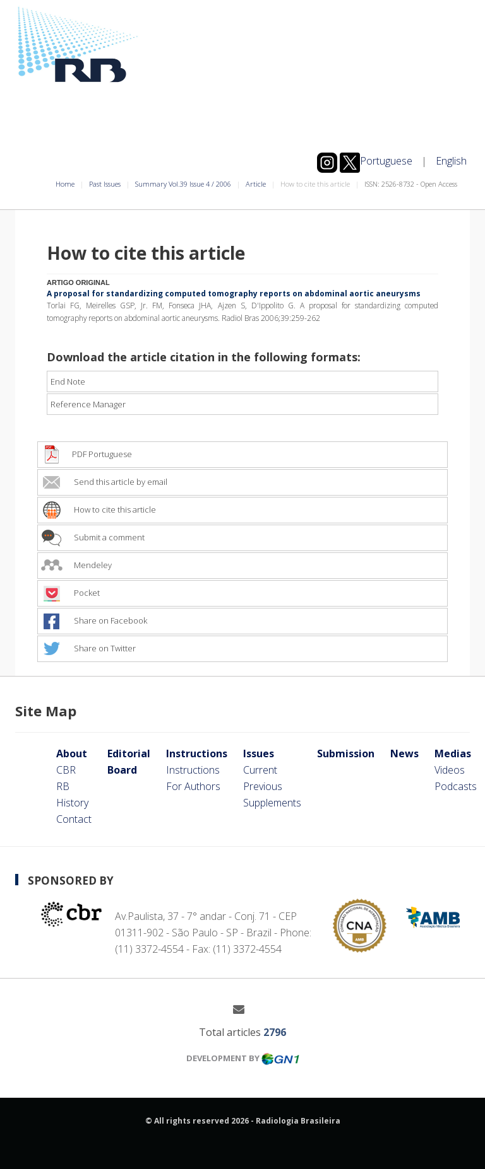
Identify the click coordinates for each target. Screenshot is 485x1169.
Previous (262, 786)
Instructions (196, 753)
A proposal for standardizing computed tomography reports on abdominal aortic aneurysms (234, 293)
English (451, 161)
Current (260, 770)
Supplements (272, 803)
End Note (68, 381)
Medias (452, 753)
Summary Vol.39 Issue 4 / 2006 (183, 184)
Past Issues (105, 184)
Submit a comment (93, 537)
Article (256, 184)
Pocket (70, 592)
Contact (74, 819)
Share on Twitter (88, 648)
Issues (258, 753)
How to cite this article (98, 509)
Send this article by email (104, 481)
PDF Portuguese (86, 454)
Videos (449, 770)
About (71, 753)
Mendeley (76, 565)
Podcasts (455, 786)
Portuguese (386, 161)
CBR (66, 770)
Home (65, 184)
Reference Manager (88, 404)
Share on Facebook (94, 620)
